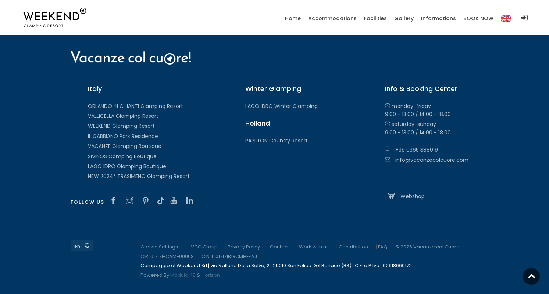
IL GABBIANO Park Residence (123, 136)
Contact (279, 246)
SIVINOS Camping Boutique (122, 156)
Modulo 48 (183, 275)
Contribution (353, 246)
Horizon (211, 275)
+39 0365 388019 (411, 149)
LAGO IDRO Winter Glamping (281, 106)
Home (293, 18)
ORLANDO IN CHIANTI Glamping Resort (135, 106)
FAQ (383, 246)
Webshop (405, 195)
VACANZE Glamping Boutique (124, 146)
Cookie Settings (159, 246)
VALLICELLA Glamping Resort (123, 116)
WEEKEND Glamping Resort (121, 126)
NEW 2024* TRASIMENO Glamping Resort (139, 176)
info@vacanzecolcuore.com (426, 160)
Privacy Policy (244, 246)
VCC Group (204, 246)
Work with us (314, 246)
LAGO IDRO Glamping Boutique (127, 166)
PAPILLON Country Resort (276, 140)
